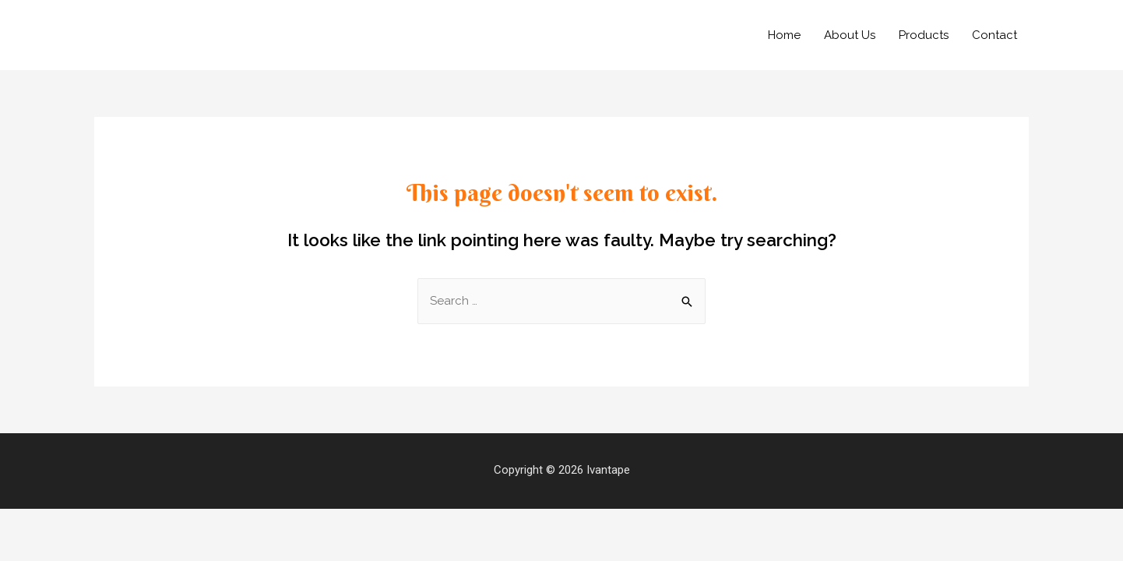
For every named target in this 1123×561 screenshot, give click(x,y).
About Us (849, 35)
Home (784, 35)
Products (924, 35)
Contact (994, 35)
